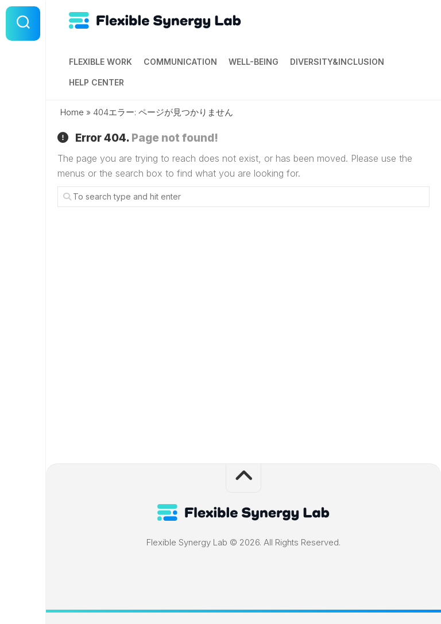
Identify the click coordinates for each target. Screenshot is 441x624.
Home (72, 112)
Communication (180, 62)
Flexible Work (100, 62)
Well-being (253, 62)
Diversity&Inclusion (337, 62)
